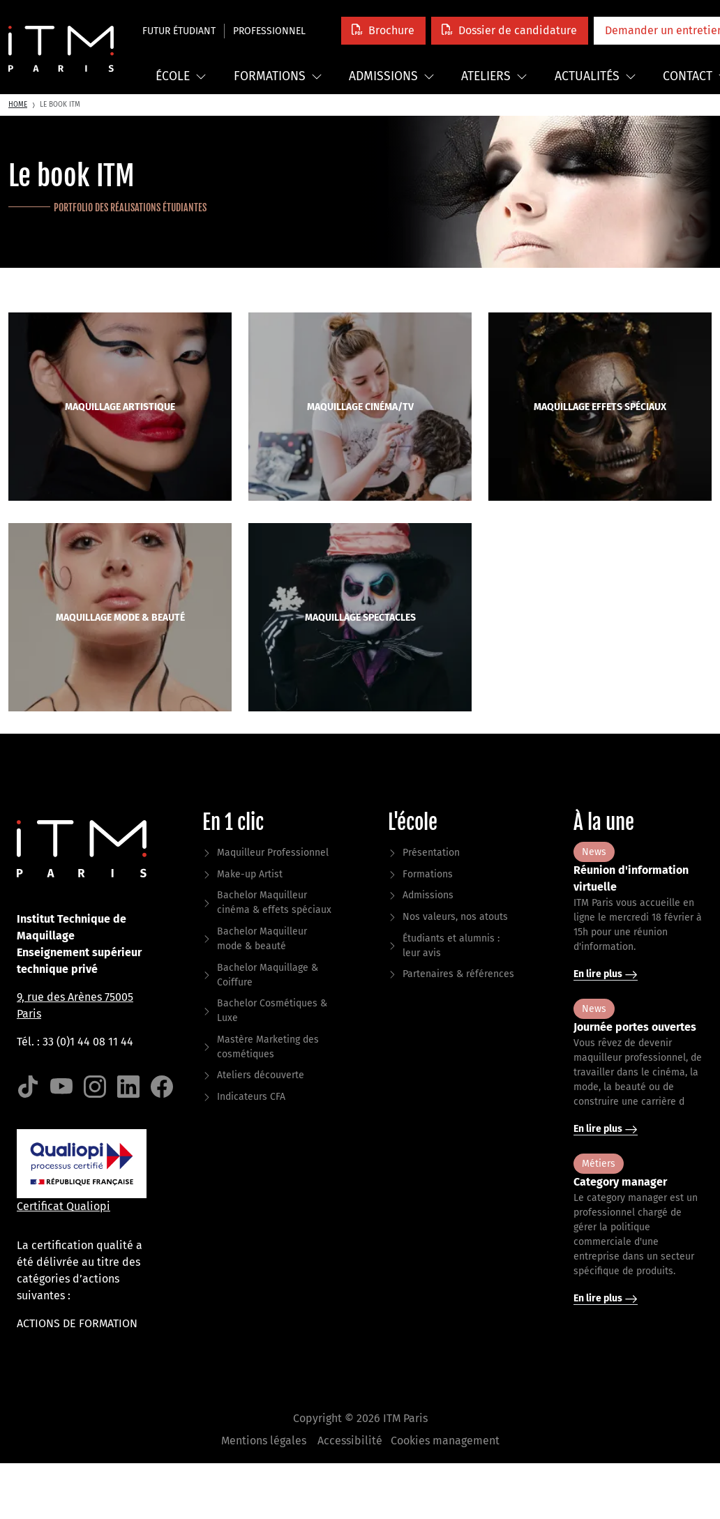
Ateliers (494, 76)
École (181, 76)
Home (17, 104)
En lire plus (605, 974)
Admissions (392, 76)
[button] (383, 30)
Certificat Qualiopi (63, 1206)
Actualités (595, 76)
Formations (278, 76)
